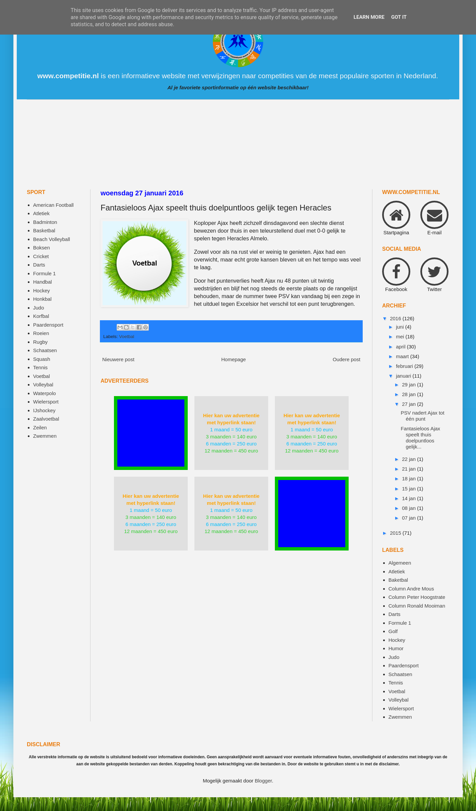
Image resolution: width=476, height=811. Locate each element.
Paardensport (48, 325)
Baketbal (398, 580)
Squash (41, 359)
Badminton (45, 222)
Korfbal (41, 316)
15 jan (409, 488)
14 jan (409, 498)
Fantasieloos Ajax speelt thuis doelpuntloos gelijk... (420, 437)
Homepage (233, 359)
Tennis (40, 367)
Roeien (41, 333)
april (401, 346)
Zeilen (40, 427)
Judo (38, 308)
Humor (396, 648)
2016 (396, 318)
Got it (399, 17)
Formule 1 (44, 273)
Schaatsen (45, 350)
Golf (393, 631)
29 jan (409, 384)
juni (400, 327)
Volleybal (43, 384)
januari (404, 376)
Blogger (263, 780)
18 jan (409, 478)
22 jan (409, 459)
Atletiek (41, 213)
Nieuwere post (118, 359)
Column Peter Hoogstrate (417, 597)
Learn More (369, 17)
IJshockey (44, 410)
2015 (396, 533)
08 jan (409, 508)
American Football (53, 205)
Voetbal (126, 336)
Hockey (41, 290)
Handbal (42, 282)
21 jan (409, 469)
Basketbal (44, 230)
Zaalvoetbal (46, 419)
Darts (39, 265)
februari (405, 366)
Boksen (41, 247)
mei (400, 336)
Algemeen (400, 563)
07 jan (409, 518)
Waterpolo (44, 393)
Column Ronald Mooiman (417, 606)
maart (403, 356)
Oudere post (346, 359)
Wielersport (46, 401)
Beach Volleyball (51, 239)
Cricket (41, 256)
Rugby (40, 342)
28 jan (409, 394)
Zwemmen (45, 436)
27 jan (409, 404)
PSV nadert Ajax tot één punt (422, 416)
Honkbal (42, 299)
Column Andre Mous (411, 588)
